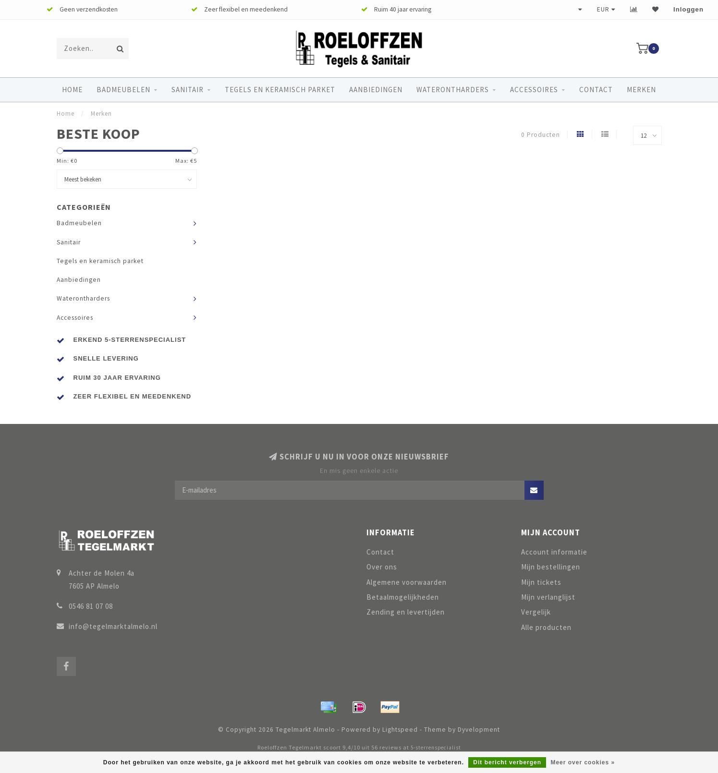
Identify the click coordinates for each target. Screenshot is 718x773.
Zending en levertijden (405, 611)
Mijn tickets (541, 582)
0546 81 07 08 (91, 606)
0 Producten (540, 135)
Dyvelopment (479, 729)
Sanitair (187, 89)
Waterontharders (452, 89)
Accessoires (534, 89)
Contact (596, 89)
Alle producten (546, 627)
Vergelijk (536, 611)
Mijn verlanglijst (548, 597)
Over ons (381, 566)
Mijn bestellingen (550, 566)
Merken (641, 89)
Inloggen (688, 9)
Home (72, 89)
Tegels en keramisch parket (280, 89)
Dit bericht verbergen (507, 762)
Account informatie (554, 551)
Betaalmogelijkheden (402, 597)
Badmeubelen (123, 89)
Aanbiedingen (375, 89)
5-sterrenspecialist (436, 747)
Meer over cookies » (582, 762)
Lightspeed (400, 729)
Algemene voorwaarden (406, 582)
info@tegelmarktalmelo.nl (113, 626)
